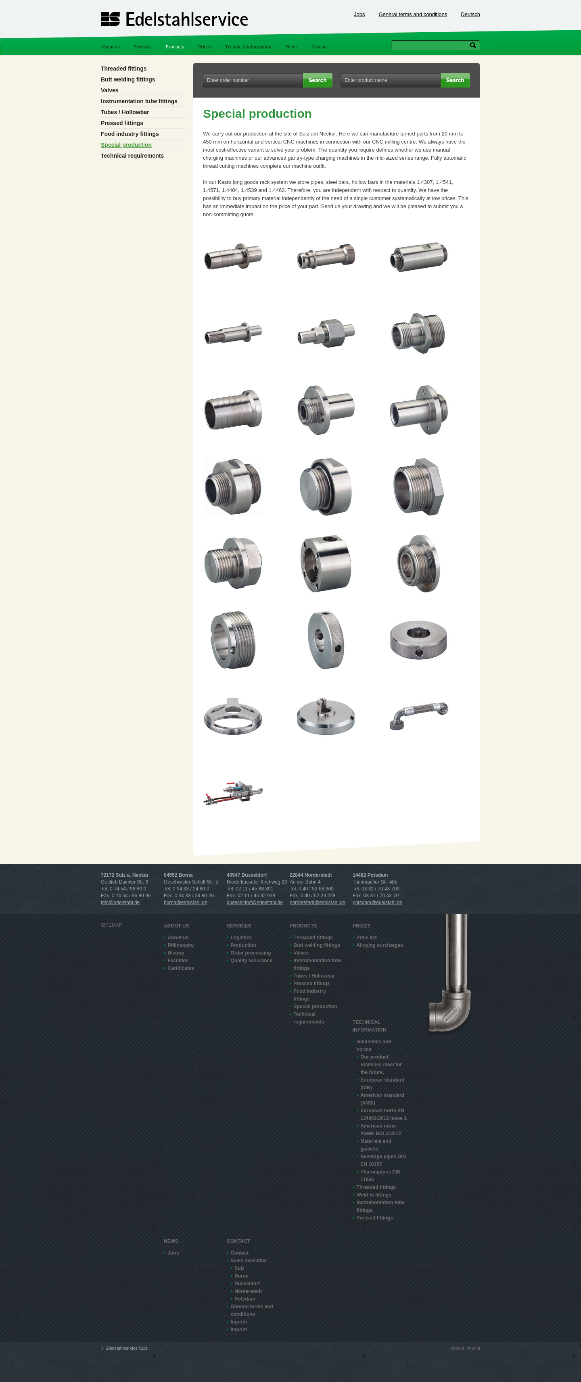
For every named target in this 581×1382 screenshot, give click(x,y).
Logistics (241, 937)
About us (109, 47)
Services (142, 47)
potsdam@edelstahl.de (377, 902)
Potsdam (244, 1299)
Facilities (178, 960)
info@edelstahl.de (120, 902)
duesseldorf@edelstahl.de (255, 902)
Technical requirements (132, 155)
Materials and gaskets (375, 1145)
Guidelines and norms (374, 1045)
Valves (110, 90)
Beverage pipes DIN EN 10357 (383, 1160)
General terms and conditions (412, 14)
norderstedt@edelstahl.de (317, 902)
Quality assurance (251, 960)
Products (174, 47)
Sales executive (249, 1260)
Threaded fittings (124, 68)
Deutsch (470, 14)
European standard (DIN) (382, 1083)
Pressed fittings (122, 123)
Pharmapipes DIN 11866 (380, 1175)
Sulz (239, 1268)
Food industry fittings (130, 134)
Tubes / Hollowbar (125, 112)
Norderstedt (248, 1291)
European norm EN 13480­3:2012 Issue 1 (383, 1114)
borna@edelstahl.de (185, 902)
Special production (126, 145)
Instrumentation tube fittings (139, 101)
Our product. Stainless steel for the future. (381, 1064)
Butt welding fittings (128, 79)
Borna (241, 1276)
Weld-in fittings (374, 1195)
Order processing (251, 953)
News (292, 47)
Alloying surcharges (380, 945)
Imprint (239, 1322)
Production (243, 945)
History (176, 953)
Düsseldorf (247, 1283)
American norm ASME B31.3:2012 (380, 1129)
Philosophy (181, 945)
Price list (367, 937)
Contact (319, 47)
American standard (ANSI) (382, 1099)
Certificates (181, 968)
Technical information (248, 47)
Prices (204, 47)
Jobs (359, 14)
